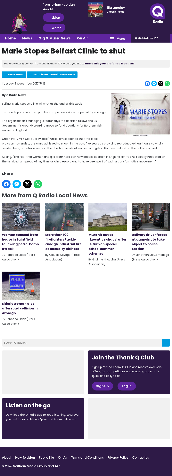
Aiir (57, 465)
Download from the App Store (21, 429)
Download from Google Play (54, 429)
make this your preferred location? (110, 63)
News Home (16, 74)
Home (10, 38)
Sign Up (102, 386)
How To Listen (25, 457)
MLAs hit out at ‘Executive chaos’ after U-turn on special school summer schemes (107, 229)
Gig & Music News (54, 38)
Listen (53, 17)
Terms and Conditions (87, 457)
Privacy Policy (118, 457)
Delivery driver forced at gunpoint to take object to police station (151, 227)
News (27, 38)
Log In (127, 386)
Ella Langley (116, 7)
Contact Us (140, 457)
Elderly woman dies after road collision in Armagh (21, 293)
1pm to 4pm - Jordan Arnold (59, 6)
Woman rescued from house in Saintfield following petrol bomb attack (21, 227)
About (6, 457)
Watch (54, 27)
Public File (46, 457)
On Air (82, 38)
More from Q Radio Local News (54, 74)
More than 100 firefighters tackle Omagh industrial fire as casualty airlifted (64, 227)
